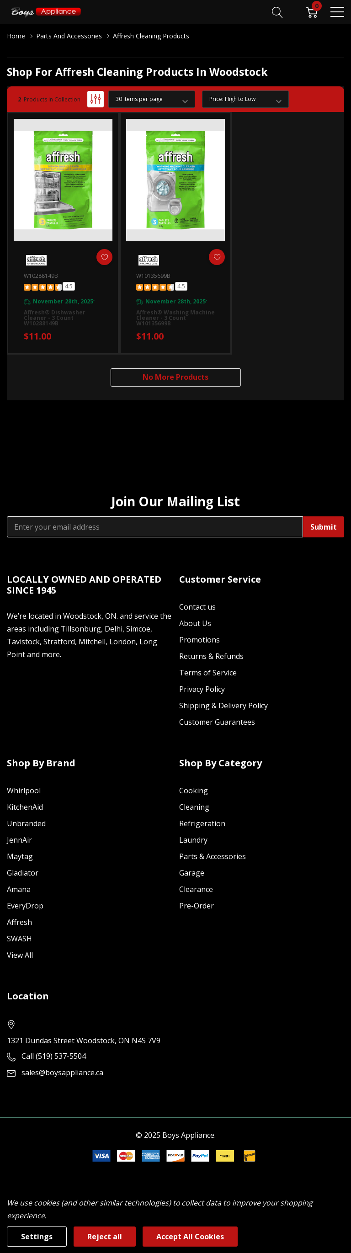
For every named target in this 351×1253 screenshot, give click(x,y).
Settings (37, 1237)
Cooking (193, 791)
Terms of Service (208, 673)
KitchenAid (25, 807)
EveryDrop (25, 906)
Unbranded (26, 823)
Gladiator (22, 873)
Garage (191, 873)
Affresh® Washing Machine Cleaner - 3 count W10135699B (175, 318)
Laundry (193, 840)
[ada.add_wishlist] (104, 257)
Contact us (197, 607)
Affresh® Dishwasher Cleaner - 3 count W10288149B (54, 318)
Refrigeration (202, 823)
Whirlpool (24, 791)
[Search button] (277, 11)
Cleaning (194, 807)
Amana (19, 889)
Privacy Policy (202, 689)
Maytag (20, 856)
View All (20, 955)
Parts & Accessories (212, 856)
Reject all (104, 1237)
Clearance (196, 889)
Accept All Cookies (190, 1237)
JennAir (19, 840)
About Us (195, 623)
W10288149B (41, 276)
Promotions (199, 640)
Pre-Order (196, 906)
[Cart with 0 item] (312, 11)
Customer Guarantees (217, 722)
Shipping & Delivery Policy (223, 706)
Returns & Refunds (211, 656)
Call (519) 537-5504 (53, 1056)
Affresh (19, 922)
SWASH (19, 939)
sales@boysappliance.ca (62, 1072)
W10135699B (153, 276)
